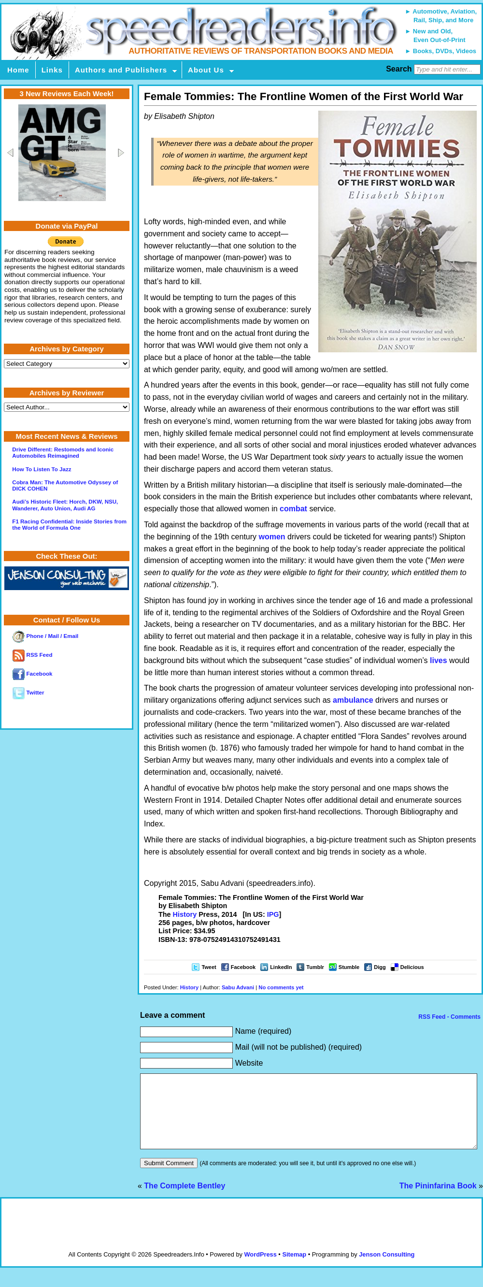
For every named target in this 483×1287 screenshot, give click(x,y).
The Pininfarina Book (438, 1200)
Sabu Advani (238, 987)
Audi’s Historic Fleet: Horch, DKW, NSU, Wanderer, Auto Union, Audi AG (65, 505)
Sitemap (294, 1269)
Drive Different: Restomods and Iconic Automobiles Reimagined (63, 453)
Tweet (208, 967)
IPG (273, 914)
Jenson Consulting (386, 1269)
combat (293, 509)
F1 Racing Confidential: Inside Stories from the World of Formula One (69, 525)
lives (438, 660)
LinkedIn (281, 967)
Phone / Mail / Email (45, 636)
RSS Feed (32, 655)
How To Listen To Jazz (41, 469)
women (272, 537)
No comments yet (280, 987)
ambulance (353, 700)
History (185, 914)
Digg (379, 967)
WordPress (260, 1269)
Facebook (243, 967)
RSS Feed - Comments (449, 1016)
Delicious (412, 967)
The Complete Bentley (184, 1200)
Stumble (349, 967)
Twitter (28, 692)
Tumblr (315, 967)
